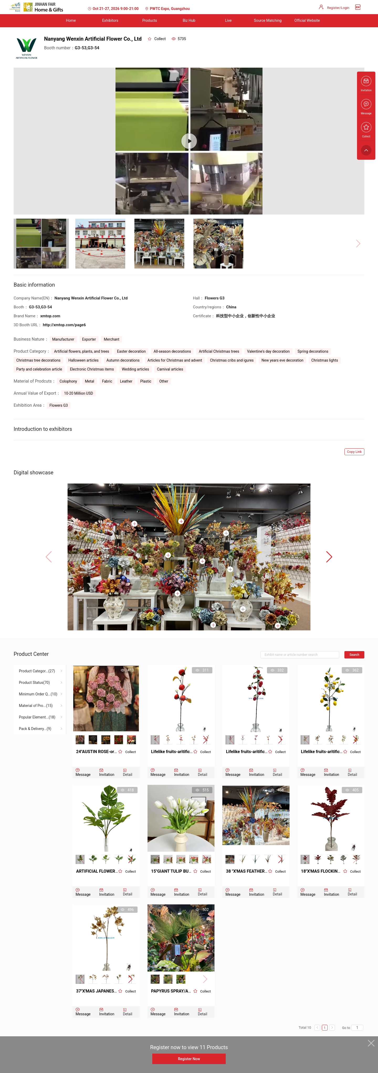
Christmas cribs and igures (232, 360)
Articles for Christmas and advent (175, 360)
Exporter (89, 339)
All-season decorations (172, 351)
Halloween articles (84, 360)
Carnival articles (170, 369)
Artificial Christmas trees (219, 351)
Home (71, 20)
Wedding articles (135, 369)
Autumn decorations (123, 360)
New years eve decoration (282, 360)
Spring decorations (313, 351)
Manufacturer (63, 339)
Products (149, 20)
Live (228, 20)
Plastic (145, 381)
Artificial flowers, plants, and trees (81, 351)
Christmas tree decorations (38, 360)
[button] (329, 557)
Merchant (111, 339)
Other (163, 381)
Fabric (107, 381)
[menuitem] (71, 20)
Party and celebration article (39, 369)
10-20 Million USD (78, 393)
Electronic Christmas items (92, 369)
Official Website (307, 20)
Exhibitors (110, 20)
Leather (126, 381)
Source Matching (267, 20)
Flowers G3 (59, 405)
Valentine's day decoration (268, 351)
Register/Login (338, 8)
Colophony (68, 381)
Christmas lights (324, 360)
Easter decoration (131, 351)
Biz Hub (189, 20)
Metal (89, 381)
